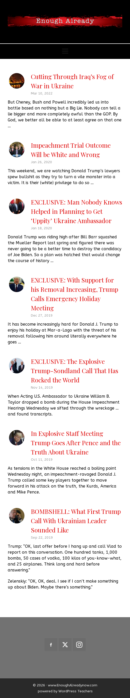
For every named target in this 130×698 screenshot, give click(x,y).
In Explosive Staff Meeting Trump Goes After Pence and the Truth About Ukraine (76, 442)
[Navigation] (65, 51)
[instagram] (79, 644)
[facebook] (51, 644)
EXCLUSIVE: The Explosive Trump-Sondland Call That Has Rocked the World (74, 370)
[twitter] (65, 644)
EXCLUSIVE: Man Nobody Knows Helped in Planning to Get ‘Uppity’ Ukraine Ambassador (76, 211)
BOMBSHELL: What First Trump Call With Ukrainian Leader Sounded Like (76, 520)
